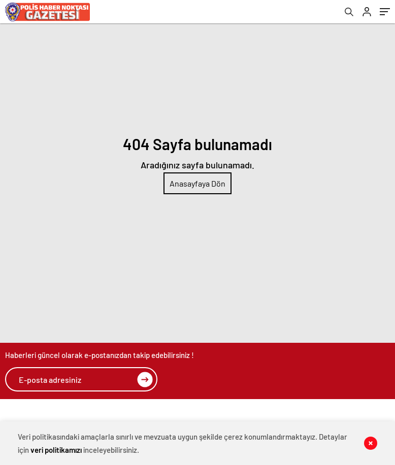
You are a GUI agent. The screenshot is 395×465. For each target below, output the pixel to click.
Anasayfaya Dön (197, 183)
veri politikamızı (56, 449)
